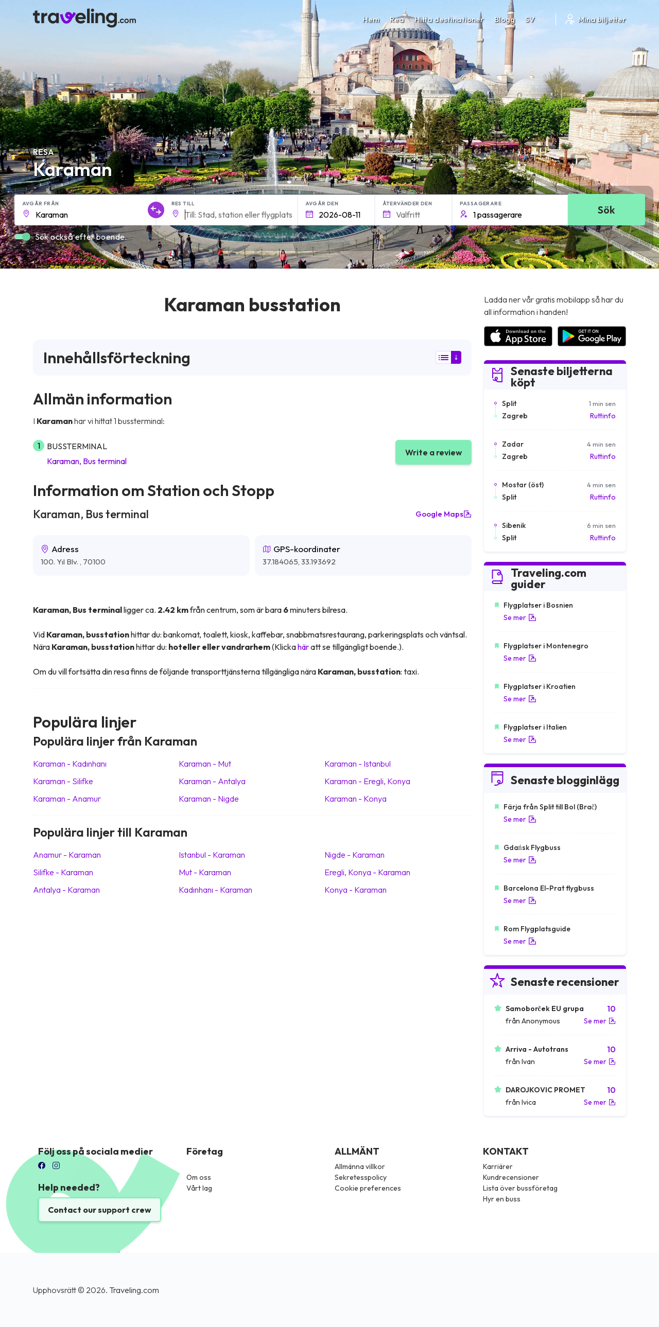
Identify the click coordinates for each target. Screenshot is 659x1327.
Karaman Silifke (63, 781)
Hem (370, 19)
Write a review (433, 452)
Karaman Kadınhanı (70, 763)
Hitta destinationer (449, 19)
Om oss (198, 1177)
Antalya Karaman (66, 889)
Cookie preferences (368, 1188)
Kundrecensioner (511, 1177)
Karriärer (498, 1166)
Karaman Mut (205, 763)
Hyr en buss (502, 1199)
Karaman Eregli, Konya (367, 781)
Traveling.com (134, 1290)
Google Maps (443, 514)
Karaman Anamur (67, 798)
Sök (606, 209)
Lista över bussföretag (520, 1188)
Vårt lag (199, 1188)
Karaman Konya (355, 798)
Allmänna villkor (360, 1166)
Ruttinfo (603, 415)
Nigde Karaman (354, 855)
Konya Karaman (355, 889)
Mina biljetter (595, 19)
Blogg (504, 19)
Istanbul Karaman (212, 855)
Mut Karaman (205, 872)
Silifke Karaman (63, 872)
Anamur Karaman (67, 855)
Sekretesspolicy (361, 1177)
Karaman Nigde (209, 798)
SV (535, 19)
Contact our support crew (99, 1210)
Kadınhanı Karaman (215, 889)
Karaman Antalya (212, 781)
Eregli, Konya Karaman (367, 872)
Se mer (520, 617)
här (303, 647)
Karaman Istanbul (357, 763)
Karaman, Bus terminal (87, 461)
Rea (397, 19)
